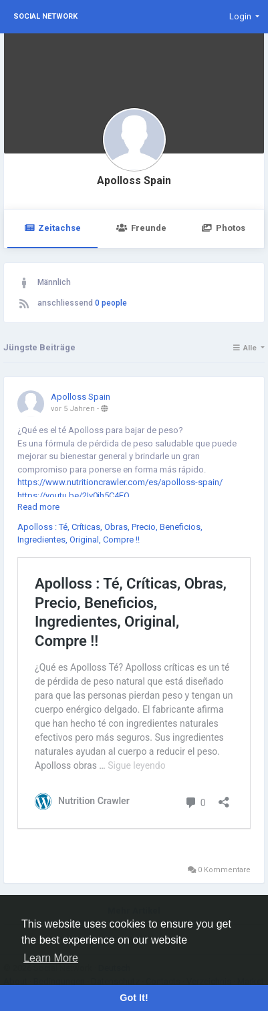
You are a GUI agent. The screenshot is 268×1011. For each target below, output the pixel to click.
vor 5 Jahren (73, 408)
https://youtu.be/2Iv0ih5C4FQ (73, 495)
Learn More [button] (50, 958)
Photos (223, 228)
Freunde (141, 228)
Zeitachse (52, 228)
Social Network (45, 16)
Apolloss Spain (134, 181)
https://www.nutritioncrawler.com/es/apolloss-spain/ (120, 482)
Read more (38, 507)
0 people (111, 303)
